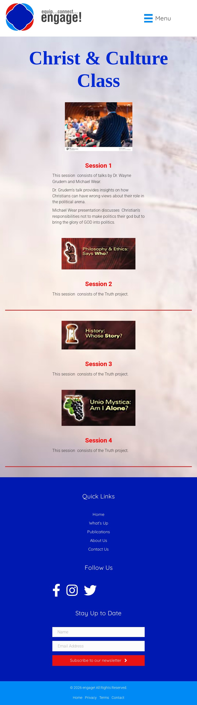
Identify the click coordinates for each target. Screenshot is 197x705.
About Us (98, 540)
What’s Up (98, 523)
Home (98, 514)
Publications (98, 531)
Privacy (91, 698)
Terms (104, 698)
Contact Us (98, 549)
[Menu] (158, 18)
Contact (118, 698)
